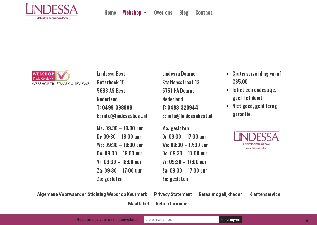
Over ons (163, 13)
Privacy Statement (173, 194)
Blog (184, 13)
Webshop (132, 13)
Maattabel (138, 203)
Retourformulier (172, 203)
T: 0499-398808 (114, 107)
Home (110, 13)
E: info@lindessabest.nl (122, 115)
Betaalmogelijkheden (221, 194)
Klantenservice (265, 194)
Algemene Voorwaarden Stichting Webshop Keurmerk (92, 194)
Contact (203, 13)
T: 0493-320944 (180, 107)
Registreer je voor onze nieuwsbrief (107, 220)
